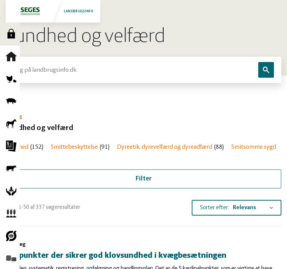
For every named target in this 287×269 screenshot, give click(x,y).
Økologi (13, 236)
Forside (13, 56)
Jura (13, 146)
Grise (13, 101)
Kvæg (13, 168)
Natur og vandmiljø (13, 191)
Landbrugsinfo (53, 11)
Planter (13, 213)
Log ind (13, 33)
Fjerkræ (13, 79)
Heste (13, 123)
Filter (144, 178)
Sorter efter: (214, 208)
